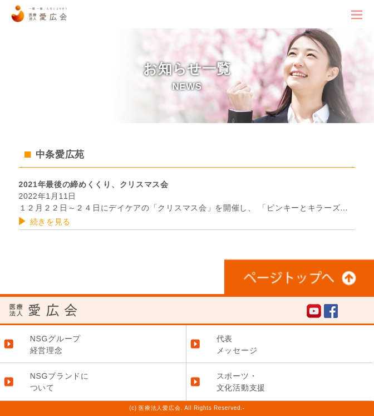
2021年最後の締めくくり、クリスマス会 (94, 184)
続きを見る (50, 221)
